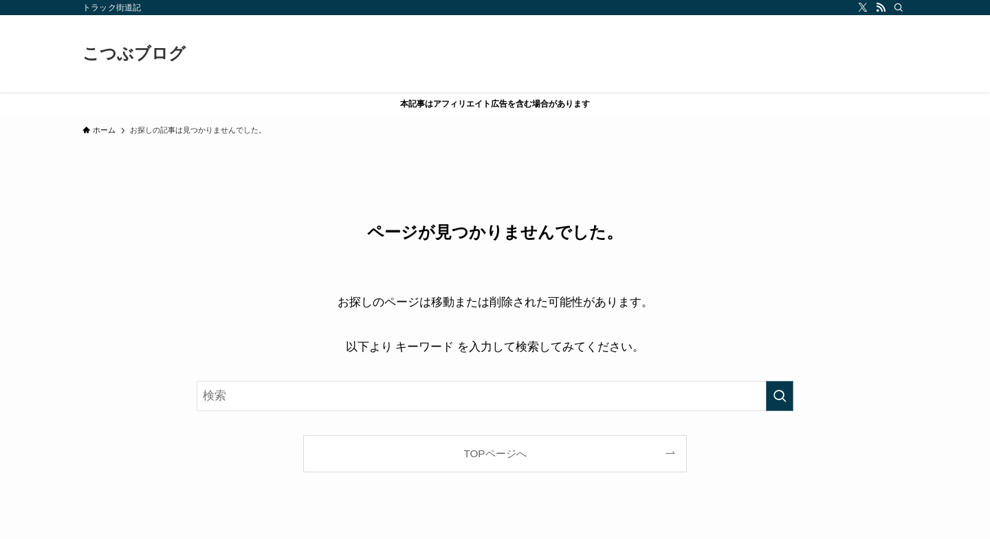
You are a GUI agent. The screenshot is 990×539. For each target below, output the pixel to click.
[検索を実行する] (779, 396)
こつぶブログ (134, 53)
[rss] (881, 7)
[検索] (899, 7)
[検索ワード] (495, 396)
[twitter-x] (863, 7)
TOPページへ (494, 453)
